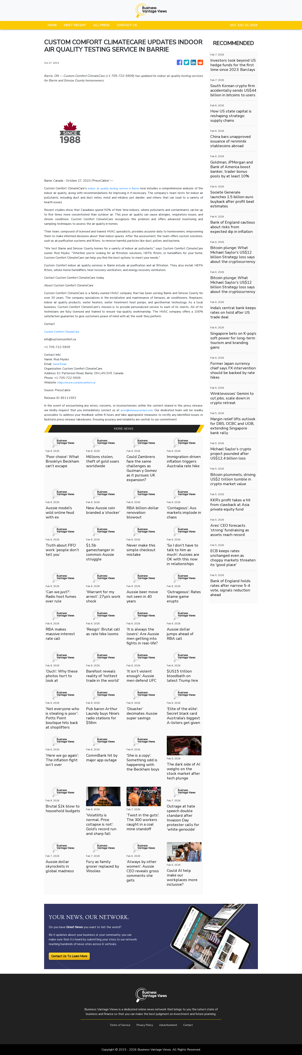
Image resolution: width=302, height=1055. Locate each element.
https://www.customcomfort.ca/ (78, 382)
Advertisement (169, 1025)
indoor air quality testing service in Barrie (116, 188)
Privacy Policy (143, 1025)
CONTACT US (127, 25)
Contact (191, 1025)
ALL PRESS (101, 25)
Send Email (60, 364)
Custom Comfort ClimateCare (64, 332)
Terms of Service (116, 1025)
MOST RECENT (75, 25)
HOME (52, 25)
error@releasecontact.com (136, 410)
